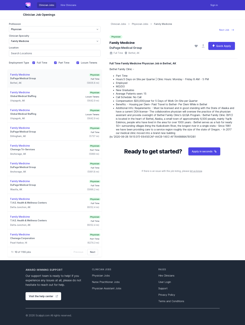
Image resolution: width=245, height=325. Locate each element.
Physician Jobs (140, 24)
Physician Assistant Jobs (106, 288)
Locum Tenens (89, 62)
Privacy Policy (166, 294)
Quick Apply (221, 46)
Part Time (64, 62)
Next (92, 252)
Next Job (226, 30)
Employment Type (19, 62)
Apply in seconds (204, 151)
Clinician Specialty (19, 35)
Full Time (42, 62)
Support (163, 288)
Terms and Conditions (171, 301)
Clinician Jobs (46, 5)
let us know (196, 171)
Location (14, 47)
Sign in (214, 5)
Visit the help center (43, 296)
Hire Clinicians (68, 5)
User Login (164, 282)
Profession (15, 24)
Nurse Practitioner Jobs (106, 282)
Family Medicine (163, 24)
